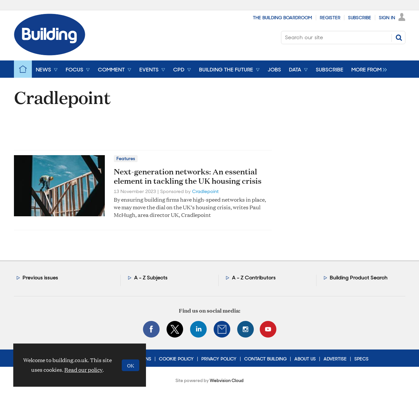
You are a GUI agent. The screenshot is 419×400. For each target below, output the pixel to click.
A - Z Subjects (151, 277)
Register (330, 17)
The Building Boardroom (282, 17)
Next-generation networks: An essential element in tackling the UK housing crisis (187, 176)
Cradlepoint (205, 191)
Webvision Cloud (227, 380)
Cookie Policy (176, 359)
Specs (361, 359)
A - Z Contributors (254, 277)
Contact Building (265, 359)
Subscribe (359, 17)
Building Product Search (358, 277)
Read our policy (83, 369)
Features (125, 158)
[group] (367, 69)
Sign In (387, 17)
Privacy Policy (219, 359)
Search (398, 37)
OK (130, 365)
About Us (305, 359)
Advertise (335, 359)
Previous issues (40, 277)
